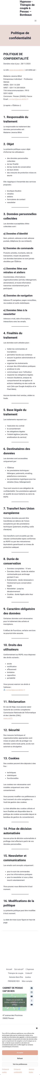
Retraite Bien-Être (16, 977)
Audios (28, 977)
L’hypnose (30, 969)
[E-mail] (31, 996)
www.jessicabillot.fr (17, 70)
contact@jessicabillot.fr (18, 99)
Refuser (20, 1058)
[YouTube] (31, 1004)
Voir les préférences (20, 1064)
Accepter (20, 1053)
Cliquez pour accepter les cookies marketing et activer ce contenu (14, 1002)
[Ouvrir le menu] (35, 20)
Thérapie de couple (15, 973)
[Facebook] (31, 988)
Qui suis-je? (18, 969)
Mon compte (27, 981)
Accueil (9, 969)
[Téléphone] (31, 1000)
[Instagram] (31, 992)
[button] (37, 1028)
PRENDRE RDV (14, 981)
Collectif (28, 973)
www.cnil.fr (7, 718)
